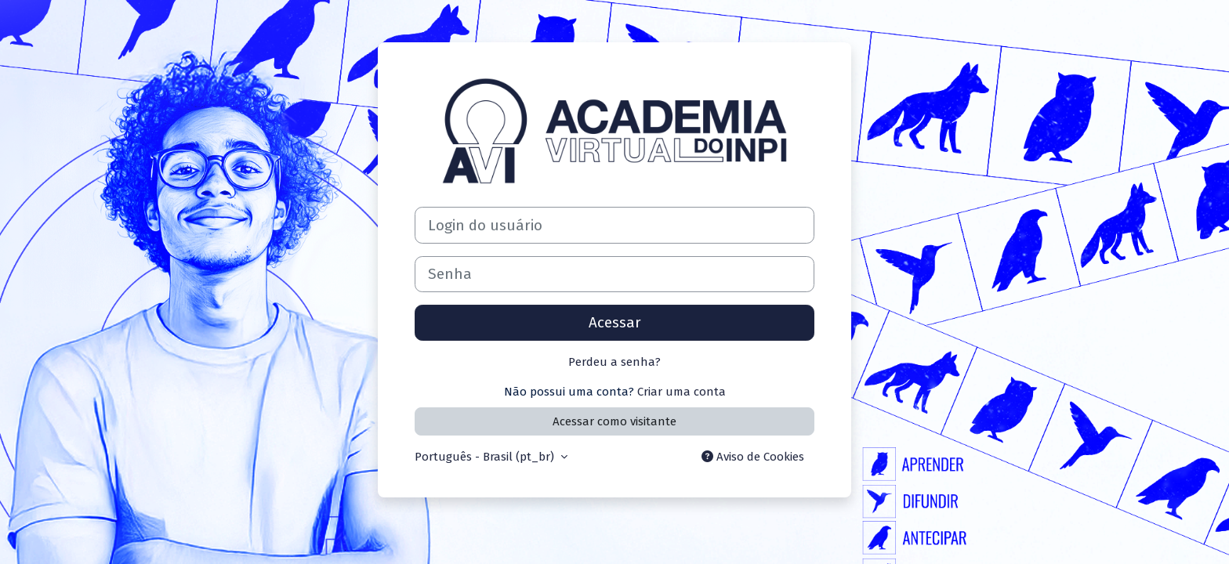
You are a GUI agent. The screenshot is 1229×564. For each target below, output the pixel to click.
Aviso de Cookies (753, 457)
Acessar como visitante (614, 421)
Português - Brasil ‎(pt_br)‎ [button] (486, 457)
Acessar (615, 322)
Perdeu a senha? (614, 362)
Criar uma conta (681, 392)
